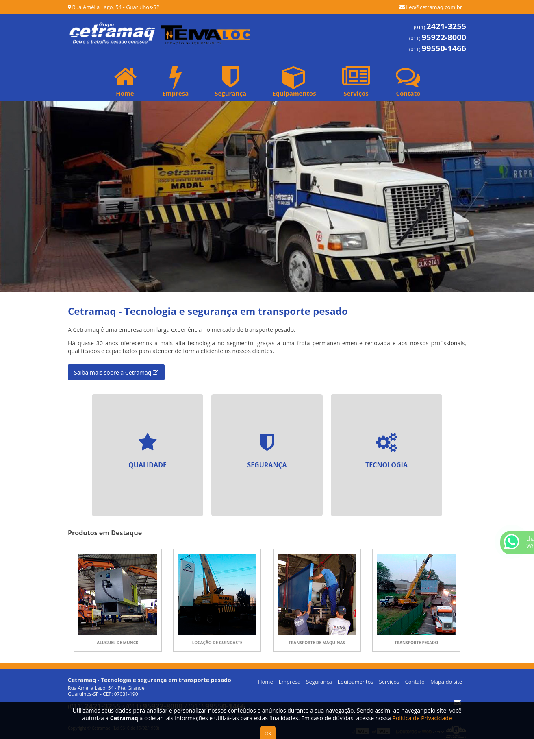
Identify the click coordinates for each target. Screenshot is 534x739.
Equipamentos (294, 81)
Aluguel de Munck (118, 642)
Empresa (175, 81)
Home (125, 81)
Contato (408, 81)
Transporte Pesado (416, 642)
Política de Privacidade (422, 718)
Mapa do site (446, 681)
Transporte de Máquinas (317, 642)
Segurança (230, 81)
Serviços (356, 81)
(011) (440, 27)
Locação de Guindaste (217, 642)
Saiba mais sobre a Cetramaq (116, 372)
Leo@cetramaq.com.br (430, 7)
